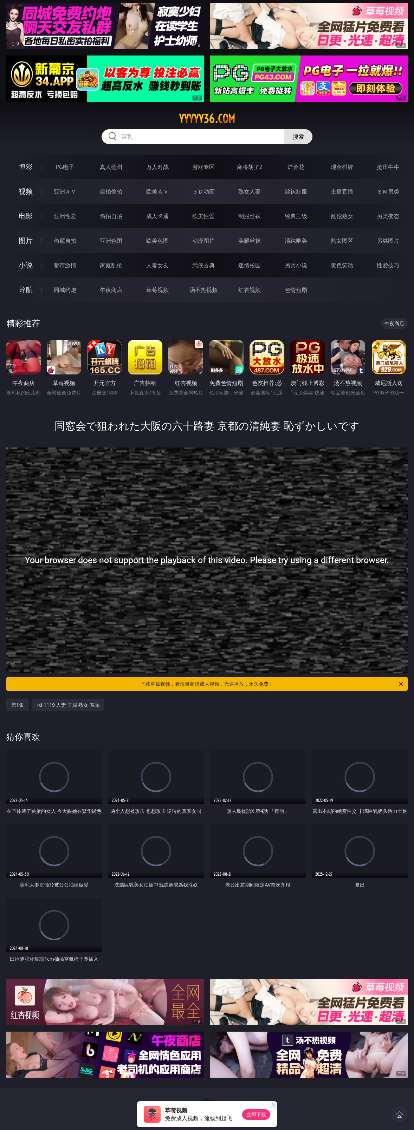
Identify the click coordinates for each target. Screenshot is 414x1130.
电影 (26, 216)
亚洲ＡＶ (65, 191)
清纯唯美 (296, 240)
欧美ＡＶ (157, 191)
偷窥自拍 (65, 240)
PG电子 (65, 167)
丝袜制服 (296, 191)
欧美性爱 (203, 216)
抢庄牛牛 (388, 167)
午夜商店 (111, 290)
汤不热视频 (203, 290)
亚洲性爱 (65, 216)
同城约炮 (65, 290)
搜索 (298, 137)
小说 (26, 265)
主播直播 (342, 191)
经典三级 (296, 216)
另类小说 (296, 265)
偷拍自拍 (111, 216)
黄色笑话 (342, 265)
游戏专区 (203, 167)
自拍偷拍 (111, 191)
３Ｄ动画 (203, 191)
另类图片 (388, 240)
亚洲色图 (111, 240)
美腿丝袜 (249, 240)
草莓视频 (157, 290)
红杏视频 (249, 290)
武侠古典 (203, 265)
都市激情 (65, 265)
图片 (26, 240)
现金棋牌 (342, 167)
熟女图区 (342, 240)
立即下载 (256, 1114)
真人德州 (111, 167)
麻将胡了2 (250, 167)
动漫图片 (203, 240)
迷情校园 (249, 265)
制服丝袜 (249, 216)
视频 (26, 191)
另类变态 (388, 216)
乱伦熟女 (342, 216)
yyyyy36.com (207, 119)
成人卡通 (157, 216)
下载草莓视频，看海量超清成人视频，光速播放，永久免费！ (272, 684)
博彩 (26, 166)
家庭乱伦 (111, 265)
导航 (26, 289)
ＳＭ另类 (388, 191)
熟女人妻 (249, 191)
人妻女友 (157, 265)
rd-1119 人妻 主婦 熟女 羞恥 (68, 704)
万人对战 (157, 167)
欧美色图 (157, 240)
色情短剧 (296, 290)
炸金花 (295, 167)
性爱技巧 (388, 265)
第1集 (17, 704)
